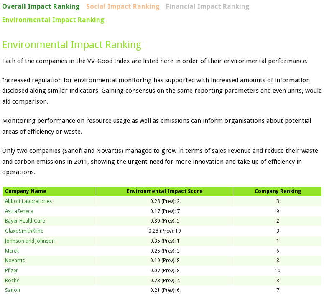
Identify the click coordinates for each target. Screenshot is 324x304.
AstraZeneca (19, 211)
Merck (12, 251)
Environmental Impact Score (165, 191)
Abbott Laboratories (28, 201)
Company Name (25, 191)
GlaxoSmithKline (24, 231)
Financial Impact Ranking (208, 6)
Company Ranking (278, 191)
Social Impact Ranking (123, 6)
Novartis (15, 260)
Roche (12, 281)
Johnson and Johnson (30, 241)
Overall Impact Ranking (41, 6)
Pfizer (11, 271)
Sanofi (12, 290)
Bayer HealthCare (25, 221)
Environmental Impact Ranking (53, 20)
